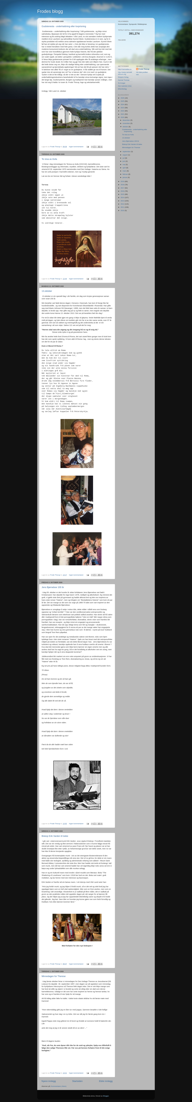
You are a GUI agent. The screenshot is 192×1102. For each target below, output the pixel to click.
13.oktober (47, 291)
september (127, 151)
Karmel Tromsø (123, 80)
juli (124, 158)
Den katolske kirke (125, 86)
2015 (123, 194)
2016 (123, 191)
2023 (123, 108)
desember (126, 120)
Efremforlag (122, 89)
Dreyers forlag (123, 77)
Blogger (106, 1096)
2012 (123, 204)
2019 (123, 181)
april (124, 168)
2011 (123, 207)
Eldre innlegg (106, 1081)
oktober (126, 127)
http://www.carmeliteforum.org (125, 73)
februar (125, 174)
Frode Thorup (144, 69)
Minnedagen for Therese (54, 976)
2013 (123, 201)
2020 (123, 117)
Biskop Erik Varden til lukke (55, 836)
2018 (123, 185)
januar (125, 177)
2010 (123, 210)
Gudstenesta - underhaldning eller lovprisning (64, 26)
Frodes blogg (50, 11)
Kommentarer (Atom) (58, 1086)
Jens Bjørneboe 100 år (53, 587)
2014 (123, 197)
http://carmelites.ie (125, 69)
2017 (123, 188)
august (125, 155)
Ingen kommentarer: (76, 147)
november (126, 123)
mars (125, 171)
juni (124, 161)
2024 (123, 104)
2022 (123, 111)
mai (124, 164)
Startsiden (77, 1081)
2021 (123, 114)
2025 (123, 101)
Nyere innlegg (49, 1081)
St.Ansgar (121, 83)
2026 (123, 98)
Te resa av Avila (49, 159)
